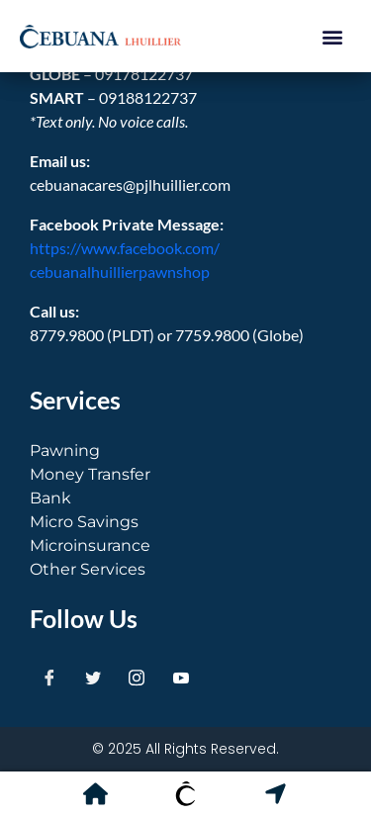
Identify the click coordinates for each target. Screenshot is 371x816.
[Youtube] (181, 677)
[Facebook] (49, 677)
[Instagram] (136, 677)
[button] (332, 36)
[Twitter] (93, 677)
